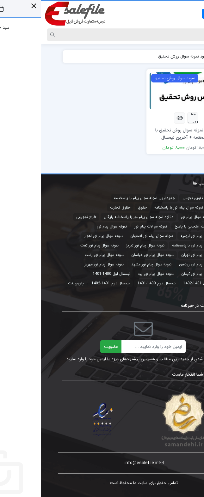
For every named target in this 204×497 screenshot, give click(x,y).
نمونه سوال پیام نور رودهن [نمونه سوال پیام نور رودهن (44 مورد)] (159, 264)
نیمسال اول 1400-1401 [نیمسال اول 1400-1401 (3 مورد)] (70, 274)
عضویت (70, 346)
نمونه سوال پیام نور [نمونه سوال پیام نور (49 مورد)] (71, 226)
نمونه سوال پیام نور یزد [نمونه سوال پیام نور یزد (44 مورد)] (115, 274)
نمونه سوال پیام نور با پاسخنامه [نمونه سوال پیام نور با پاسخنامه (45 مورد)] (155, 245)
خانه (176, 56)
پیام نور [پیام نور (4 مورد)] (174, 293)
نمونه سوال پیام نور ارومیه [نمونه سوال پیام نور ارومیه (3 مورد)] (159, 236)
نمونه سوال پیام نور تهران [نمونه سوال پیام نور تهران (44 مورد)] (160, 255)
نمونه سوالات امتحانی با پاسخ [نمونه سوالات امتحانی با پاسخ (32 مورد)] (156, 226)
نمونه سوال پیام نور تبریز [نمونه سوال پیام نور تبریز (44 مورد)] (104, 245)
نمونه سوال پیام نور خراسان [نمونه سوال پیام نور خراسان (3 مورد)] (111, 255)
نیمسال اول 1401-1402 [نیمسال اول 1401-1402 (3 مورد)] (161, 283)
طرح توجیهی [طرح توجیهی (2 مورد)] (45, 217)
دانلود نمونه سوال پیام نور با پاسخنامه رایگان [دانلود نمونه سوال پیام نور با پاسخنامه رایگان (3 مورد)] (97, 217)
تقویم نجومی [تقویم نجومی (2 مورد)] (151, 198)
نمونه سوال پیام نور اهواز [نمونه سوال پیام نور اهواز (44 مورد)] (62, 236)
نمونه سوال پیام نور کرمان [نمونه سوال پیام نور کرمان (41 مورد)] (160, 274)
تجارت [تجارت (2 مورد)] (175, 198)
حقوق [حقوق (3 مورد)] (101, 207)
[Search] (108, 34)
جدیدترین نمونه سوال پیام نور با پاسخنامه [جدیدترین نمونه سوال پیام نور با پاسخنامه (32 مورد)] (146, 207)
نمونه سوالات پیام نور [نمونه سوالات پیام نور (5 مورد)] (109, 226)
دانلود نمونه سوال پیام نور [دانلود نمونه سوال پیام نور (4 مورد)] (160, 217)
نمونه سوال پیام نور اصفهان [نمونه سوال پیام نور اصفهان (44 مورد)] (110, 236)
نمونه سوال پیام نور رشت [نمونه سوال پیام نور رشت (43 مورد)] (63, 255)
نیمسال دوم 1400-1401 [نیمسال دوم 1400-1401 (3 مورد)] (115, 283)
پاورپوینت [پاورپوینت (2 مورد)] (35, 283)
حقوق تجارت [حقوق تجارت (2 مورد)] (79, 207)
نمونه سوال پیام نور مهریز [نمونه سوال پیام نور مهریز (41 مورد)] (63, 264)
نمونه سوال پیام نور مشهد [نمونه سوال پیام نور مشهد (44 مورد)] (110, 264)
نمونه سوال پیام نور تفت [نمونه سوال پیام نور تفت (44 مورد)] (58, 245)
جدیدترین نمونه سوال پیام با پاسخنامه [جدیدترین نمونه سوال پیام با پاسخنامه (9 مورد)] (103, 198)
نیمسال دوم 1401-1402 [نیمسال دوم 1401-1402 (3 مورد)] (69, 283)
